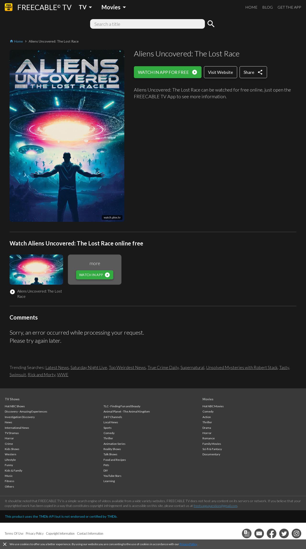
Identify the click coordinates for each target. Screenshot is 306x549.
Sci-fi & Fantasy (212, 449)
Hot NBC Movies (213, 406)
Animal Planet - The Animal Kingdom (127, 411)
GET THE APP (289, 7)
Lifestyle (10, 460)
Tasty (284, 367)
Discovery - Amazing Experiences (26, 411)
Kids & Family (13, 470)
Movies (207, 399)
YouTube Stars (112, 476)
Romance (208, 438)
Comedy (109, 433)
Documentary (211, 454)
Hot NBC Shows (15, 406)
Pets (106, 465)
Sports (108, 427)
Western (10, 454)
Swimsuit (18, 374)
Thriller (108, 438)
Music (9, 476)
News (8, 422)
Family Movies (211, 444)
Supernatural (192, 367)
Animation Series (115, 444)
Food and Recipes (115, 460)
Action (206, 417)
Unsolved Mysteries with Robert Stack (242, 367)
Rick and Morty (41, 374)
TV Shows (12, 399)
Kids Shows (12, 449)
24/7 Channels (113, 417)
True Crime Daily (163, 367)
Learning (109, 481)
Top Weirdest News (127, 367)
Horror (9, 438)
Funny (9, 465)
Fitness (9, 481)
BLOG (267, 7)
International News (17, 427)
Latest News (57, 367)
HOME (251, 7)
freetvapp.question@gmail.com (215, 506)
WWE (62, 374)
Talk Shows (110, 454)
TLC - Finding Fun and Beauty (122, 406)
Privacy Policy (188, 544)
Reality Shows (112, 449)
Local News (111, 422)
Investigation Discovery (20, 417)
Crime (9, 444)
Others (9, 486)
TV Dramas (12, 433)
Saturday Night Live (89, 367)
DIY (106, 470)
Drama (206, 427)
